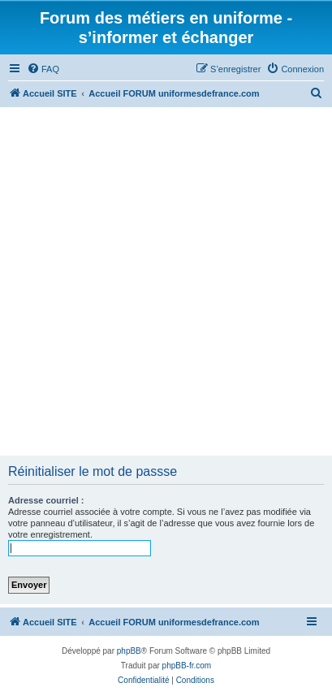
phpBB (129, 650)
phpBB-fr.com (187, 665)
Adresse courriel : (46, 500)
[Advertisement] (166, 281)
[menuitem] (43, 69)
